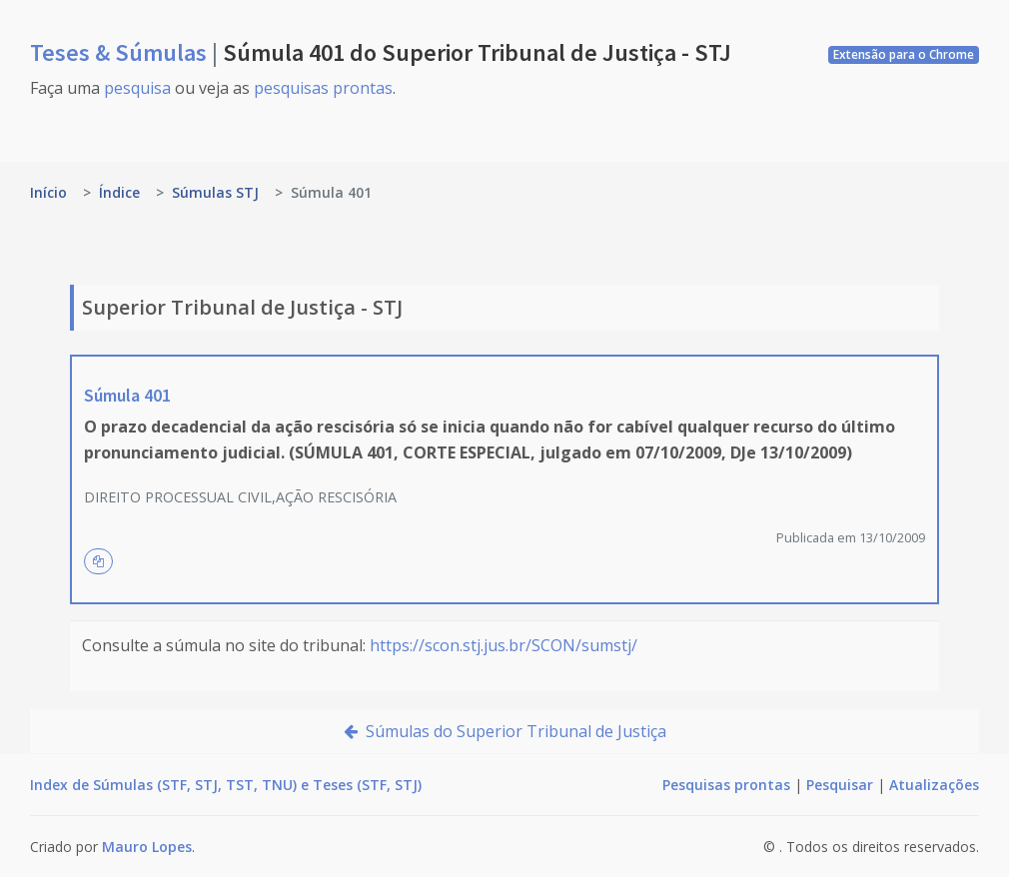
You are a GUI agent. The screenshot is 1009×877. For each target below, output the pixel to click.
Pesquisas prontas (726, 784)
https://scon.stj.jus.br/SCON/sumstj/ (503, 645)
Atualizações (934, 784)
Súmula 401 (127, 395)
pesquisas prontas (323, 88)
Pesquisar (839, 784)
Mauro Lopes (147, 846)
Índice (119, 192)
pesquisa (137, 88)
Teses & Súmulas (121, 52)
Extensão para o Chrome (903, 54)
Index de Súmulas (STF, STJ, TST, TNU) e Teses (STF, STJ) (226, 784)
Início (48, 192)
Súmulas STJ (215, 192)
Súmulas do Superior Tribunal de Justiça (505, 731)
